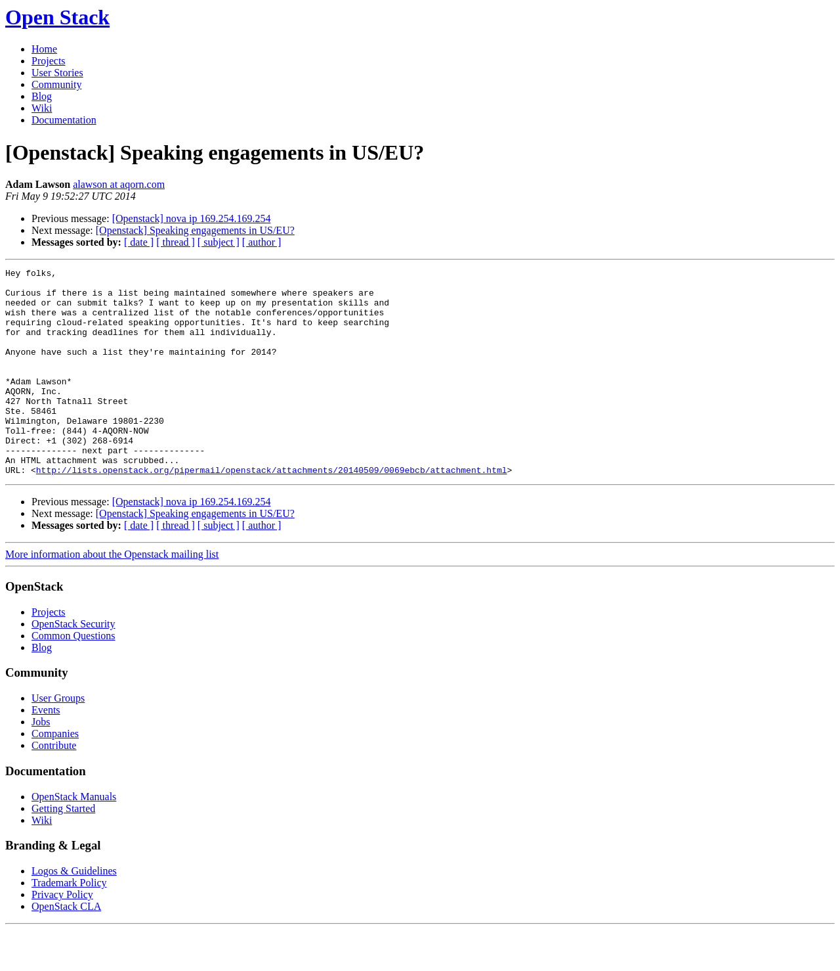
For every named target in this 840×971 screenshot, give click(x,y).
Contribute (54, 786)
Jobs (41, 763)
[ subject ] (219, 242)
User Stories (57, 72)
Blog (42, 96)
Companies (55, 774)
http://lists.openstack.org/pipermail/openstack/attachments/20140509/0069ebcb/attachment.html (271, 511)
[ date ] (139, 242)
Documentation (64, 119)
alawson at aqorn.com (119, 184)
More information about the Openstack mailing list (112, 595)
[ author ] (262, 242)
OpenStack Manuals (74, 838)
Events (46, 751)
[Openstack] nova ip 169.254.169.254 (191, 218)
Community (56, 84)
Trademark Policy (69, 924)
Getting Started (63, 849)
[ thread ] (175, 242)
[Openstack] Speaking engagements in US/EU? (195, 230)
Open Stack (57, 17)
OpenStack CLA (66, 947)
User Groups (58, 739)
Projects (49, 60)
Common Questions (74, 677)
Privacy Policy (62, 935)
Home (44, 49)
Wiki (42, 108)
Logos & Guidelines (74, 912)
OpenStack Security (74, 665)
